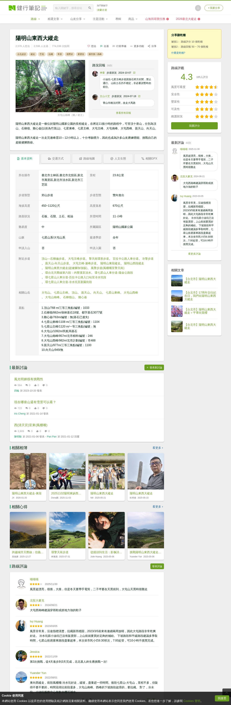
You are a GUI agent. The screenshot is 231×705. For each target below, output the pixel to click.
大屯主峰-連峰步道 (85, 263)
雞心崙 (82, 297)
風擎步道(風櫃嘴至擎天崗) (107, 268)
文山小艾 (105, 96)
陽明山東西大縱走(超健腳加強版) (66, 268)
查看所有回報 (123, 112)
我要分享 (214, 7)
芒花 (42, 54)
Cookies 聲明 (191, 700)
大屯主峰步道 (76, 258)
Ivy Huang (36, 621)
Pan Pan (52, 436)
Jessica (34, 651)
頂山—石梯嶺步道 (53, 258)
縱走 (33, 54)
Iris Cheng (20, 413)
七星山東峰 (113, 292)
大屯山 (46, 292)
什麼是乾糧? (178, 52)
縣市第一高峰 (95, 54)
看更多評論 (194, 253)
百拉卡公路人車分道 (126, 258)
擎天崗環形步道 (99, 258)
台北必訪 (21, 54)
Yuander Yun (38, 672)
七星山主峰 (61, 292)
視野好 (69, 54)
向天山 (97, 292)
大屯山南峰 (52, 297)
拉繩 (51, 54)
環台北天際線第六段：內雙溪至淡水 (68, 272)
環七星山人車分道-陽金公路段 (114, 272)
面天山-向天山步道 (57, 263)
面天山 (85, 292)
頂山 (74, 292)
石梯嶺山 (69, 297)
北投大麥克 (37, 600)
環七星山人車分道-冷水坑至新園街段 (68, 282)
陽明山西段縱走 (134, 263)
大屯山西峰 (131, 292)
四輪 (16, 390)
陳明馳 (18, 436)
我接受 (222, 698)
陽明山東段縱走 (110, 263)
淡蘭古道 (102, 9)
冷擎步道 (148, 258)
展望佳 (81, 54)
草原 (60, 54)
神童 (102, 72)
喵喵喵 (34, 579)
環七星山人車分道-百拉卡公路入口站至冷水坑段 (75, 277)
